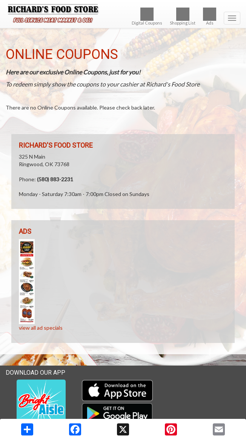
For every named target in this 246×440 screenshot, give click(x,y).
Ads (209, 16)
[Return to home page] (123, 15)
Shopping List (182, 16)
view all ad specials (41, 327)
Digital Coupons (147, 16)
